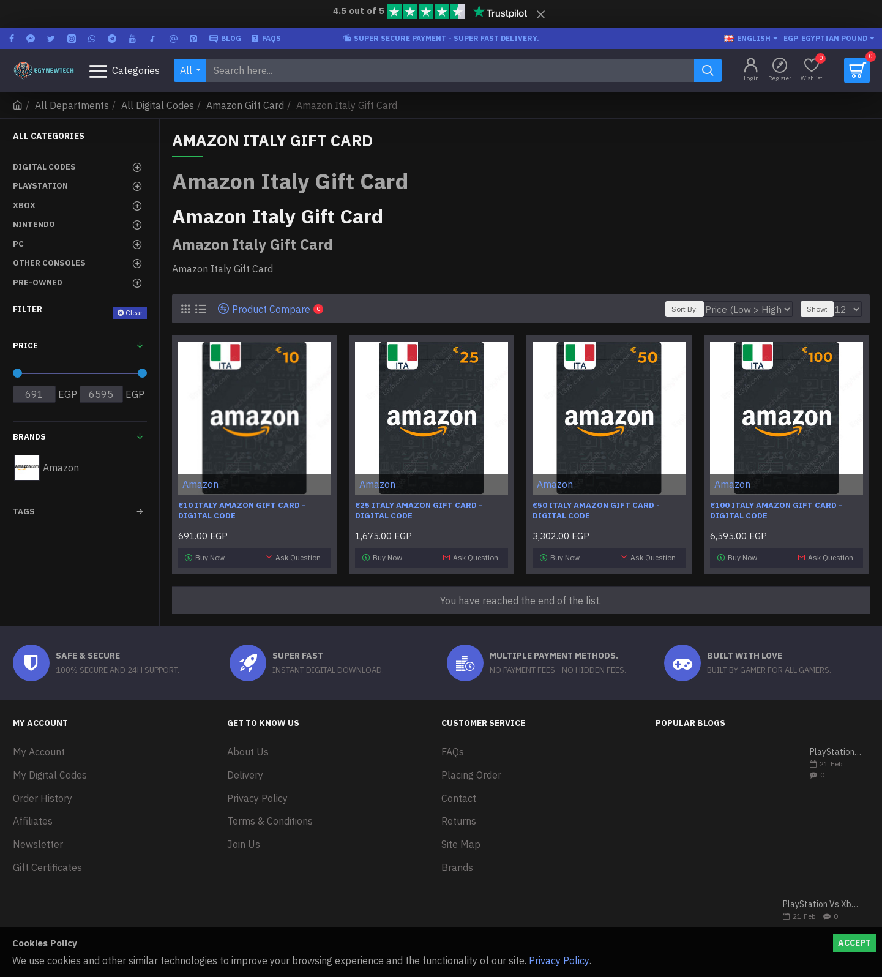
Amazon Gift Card (245, 105)
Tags (24, 511)
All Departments (72, 105)
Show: (820, 308)
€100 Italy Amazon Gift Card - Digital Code (776, 511)
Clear (134, 312)
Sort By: (706, 308)
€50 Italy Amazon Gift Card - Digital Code (596, 511)
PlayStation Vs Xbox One (822, 901)
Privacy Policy (559, 960)
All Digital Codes (157, 105)
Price (25, 345)
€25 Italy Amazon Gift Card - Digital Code (418, 511)
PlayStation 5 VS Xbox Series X (836, 749)
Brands (29, 437)
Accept (854, 942)
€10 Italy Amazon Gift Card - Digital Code (241, 511)
